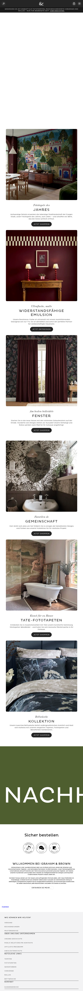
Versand (8, 922)
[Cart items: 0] (74, 3)
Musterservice (11, 930)
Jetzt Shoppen (41, 224)
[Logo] (41, 3)
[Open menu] (79, 3)
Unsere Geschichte (13, 939)
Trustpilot (5, 906)
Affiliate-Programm (13, 947)
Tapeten (8, 959)
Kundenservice (11, 987)
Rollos (7, 975)
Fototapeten (10, 963)
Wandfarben (10, 967)
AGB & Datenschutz (13, 951)
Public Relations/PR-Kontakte (18, 943)
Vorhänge (9, 971)
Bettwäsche (10, 979)
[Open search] (3, 3)
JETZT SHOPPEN (41, 735)
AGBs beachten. (57, 11)
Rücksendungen (12, 926)
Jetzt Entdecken (41, 329)
